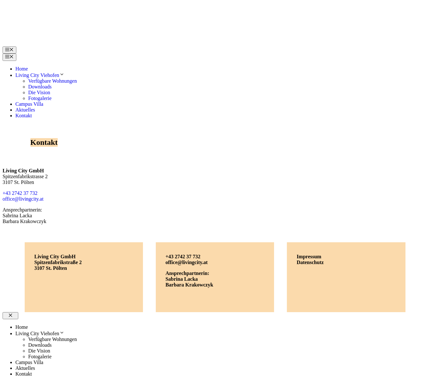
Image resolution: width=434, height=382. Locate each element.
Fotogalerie (40, 98)
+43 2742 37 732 (20, 193)
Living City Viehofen (39, 75)
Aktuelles (25, 109)
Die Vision (39, 92)
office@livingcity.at (23, 199)
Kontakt (23, 115)
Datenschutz (309, 262)
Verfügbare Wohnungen (52, 81)
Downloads (40, 86)
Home (21, 68)
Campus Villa (29, 104)
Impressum (308, 256)
